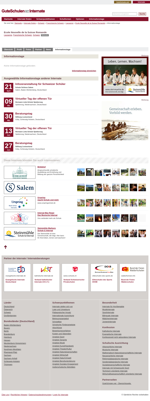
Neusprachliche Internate (112, 356)
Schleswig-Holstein (12, 361)
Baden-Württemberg (12, 325)
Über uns (5, 395)
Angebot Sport (58, 337)
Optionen (80, 19)
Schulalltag (57, 322)
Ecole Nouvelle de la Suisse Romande (90, 23)
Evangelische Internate (111, 334)
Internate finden (25, 19)
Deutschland (9, 306)
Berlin (6, 331)
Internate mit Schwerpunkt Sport (115, 368)
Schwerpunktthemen (45, 19)
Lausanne (69, 23)
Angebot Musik (58, 343)
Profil (19, 49)
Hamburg (8, 337)
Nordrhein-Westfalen (12, 349)
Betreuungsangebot (60, 319)
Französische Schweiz (55, 23)
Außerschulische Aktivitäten (63, 367)
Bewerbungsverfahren (61, 331)
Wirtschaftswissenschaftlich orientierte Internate (122, 374)
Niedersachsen (10, 346)
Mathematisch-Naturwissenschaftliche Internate (122, 353)
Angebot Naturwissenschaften (64, 352)
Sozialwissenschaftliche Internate (116, 365)
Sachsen (7, 355)
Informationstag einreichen (84, 71)
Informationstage (96, 19)
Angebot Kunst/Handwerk (63, 346)
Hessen (7, 340)
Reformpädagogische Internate (115, 359)
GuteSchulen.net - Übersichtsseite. (116, 383)
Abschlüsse (57, 328)
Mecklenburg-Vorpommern (15, 343)
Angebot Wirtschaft (60, 355)
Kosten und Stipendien (61, 334)
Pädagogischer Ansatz (61, 312)
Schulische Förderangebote (63, 325)
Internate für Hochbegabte (113, 306)
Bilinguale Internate (110, 316)
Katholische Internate (111, 331)
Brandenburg (9, 334)
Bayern (7, 328)
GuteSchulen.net (122, 2)
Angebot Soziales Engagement (65, 364)
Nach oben (5, 247)
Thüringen (8, 364)
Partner (38, 49)
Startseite (8, 19)
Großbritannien (10, 316)
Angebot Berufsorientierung (63, 361)
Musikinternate (108, 309)
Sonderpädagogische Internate (115, 362)
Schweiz (41, 23)
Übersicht (8, 49)
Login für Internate (60, 395)
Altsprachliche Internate (112, 347)
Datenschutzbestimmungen (40, 395)
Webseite (45, 35)
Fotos (28, 49)
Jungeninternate (109, 322)
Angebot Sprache (59, 340)
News (48, 49)
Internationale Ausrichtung (63, 316)
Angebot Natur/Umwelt (61, 358)
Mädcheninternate (109, 319)
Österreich (8, 309)
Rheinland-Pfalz (10, 352)
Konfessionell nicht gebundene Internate (119, 337)
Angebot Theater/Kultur (62, 349)
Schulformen (65, 19)
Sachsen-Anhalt (10, 358)
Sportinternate (108, 312)
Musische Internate (110, 350)
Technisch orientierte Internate (115, 371)
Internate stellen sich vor (62, 306)
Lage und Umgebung (61, 309)
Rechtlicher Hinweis (19, 395)
